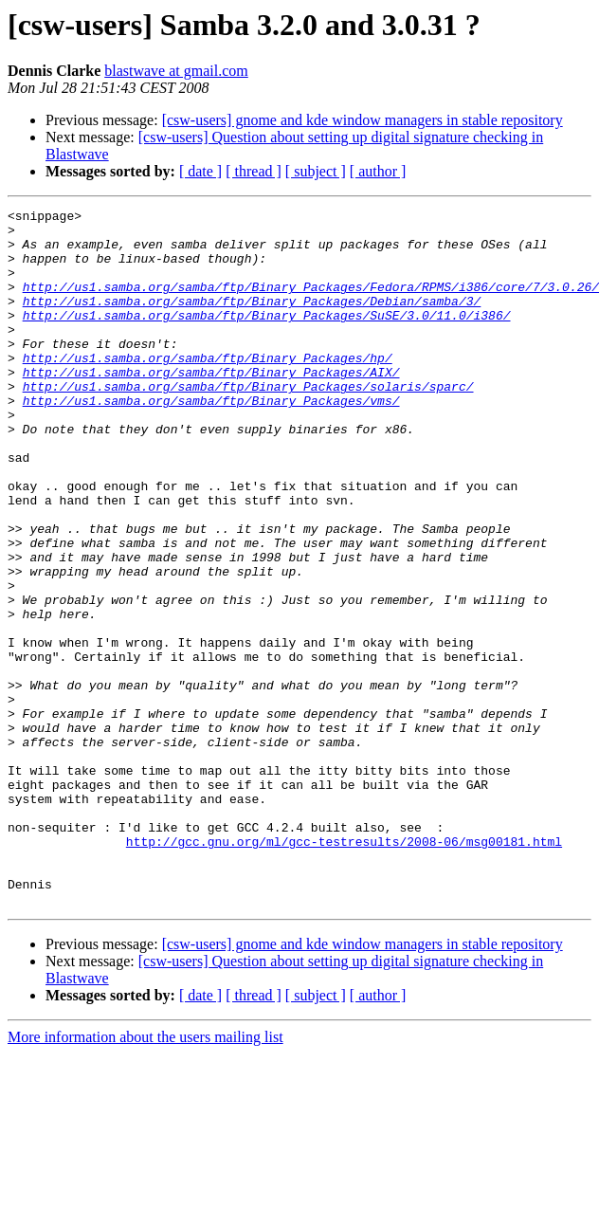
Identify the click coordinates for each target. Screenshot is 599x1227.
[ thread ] (253, 171)
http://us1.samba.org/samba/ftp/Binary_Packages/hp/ (207, 388)
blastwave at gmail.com (176, 71)
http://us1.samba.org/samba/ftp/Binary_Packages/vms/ (211, 440)
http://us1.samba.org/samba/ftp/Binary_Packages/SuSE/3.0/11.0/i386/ (267, 337)
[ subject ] (315, 171)
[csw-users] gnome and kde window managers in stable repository (362, 120)
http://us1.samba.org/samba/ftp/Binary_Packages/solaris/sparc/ (248, 422)
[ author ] (378, 171)
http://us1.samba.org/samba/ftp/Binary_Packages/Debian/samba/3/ (252, 320)
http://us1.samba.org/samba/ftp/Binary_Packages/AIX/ (211, 405)
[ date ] (200, 171)
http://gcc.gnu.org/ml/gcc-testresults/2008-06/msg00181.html (344, 969)
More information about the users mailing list (145, 1176)
